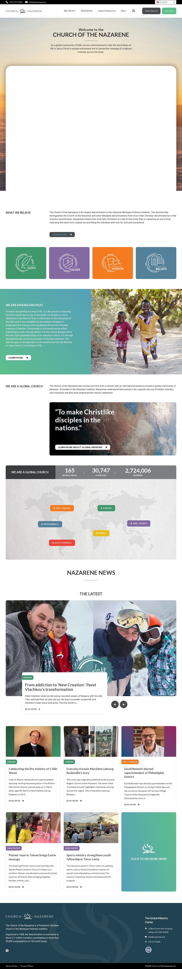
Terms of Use (11, 966)
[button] (115, 704)
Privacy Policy (26, 966)
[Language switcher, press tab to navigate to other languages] (165, 2)
